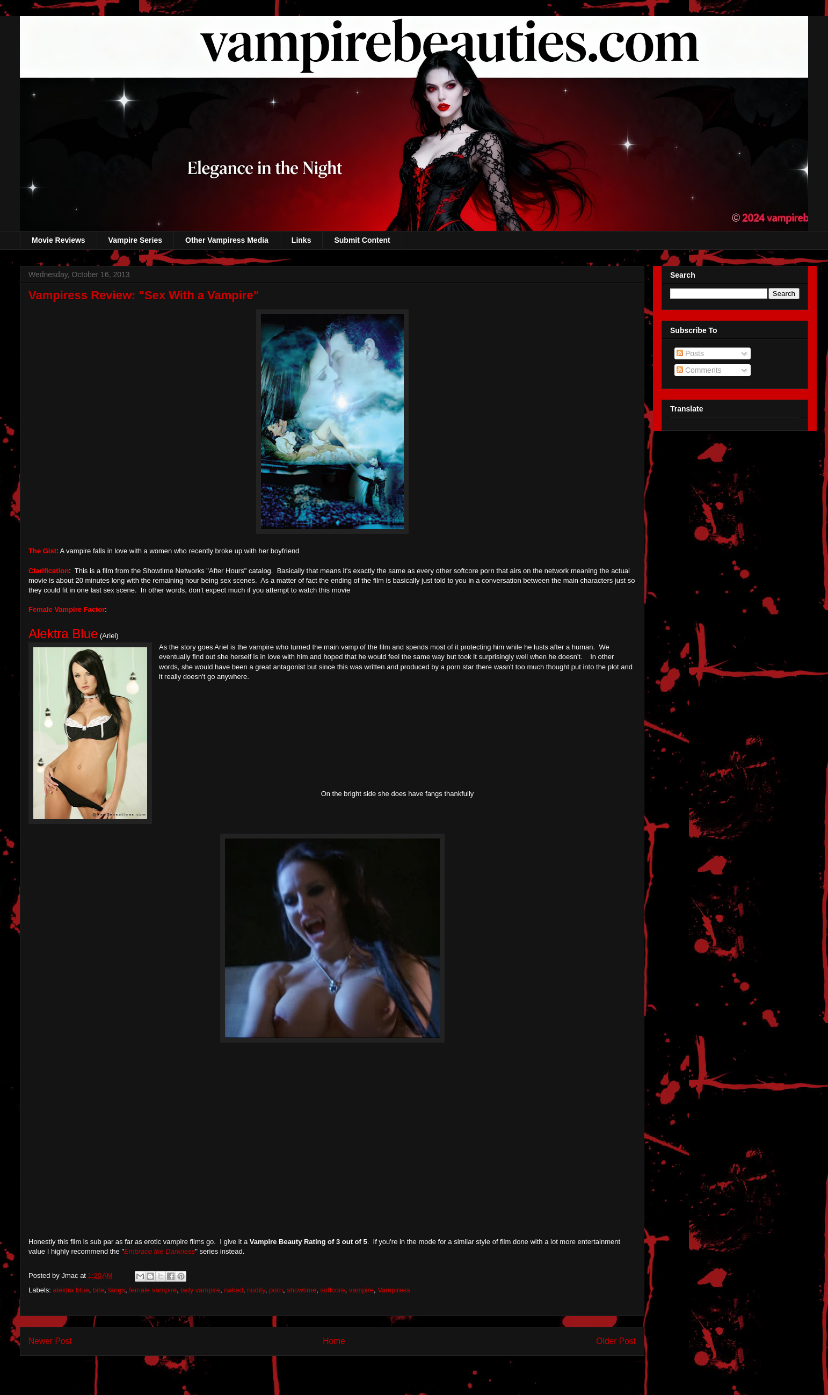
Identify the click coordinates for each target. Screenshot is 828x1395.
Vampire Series (135, 240)
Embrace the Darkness (159, 1251)
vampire (361, 1290)
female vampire (153, 1290)
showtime (301, 1290)
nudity (256, 1290)
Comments (699, 370)
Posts (690, 353)
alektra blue (71, 1290)
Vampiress (393, 1290)
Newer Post (50, 1341)
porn (276, 1290)
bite (98, 1290)
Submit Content (362, 240)
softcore (332, 1290)
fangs (116, 1290)
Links (301, 240)
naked (233, 1290)
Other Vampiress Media (226, 240)
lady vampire (200, 1290)
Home (334, 1341)
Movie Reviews (58, 240)
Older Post (616, 1341)
